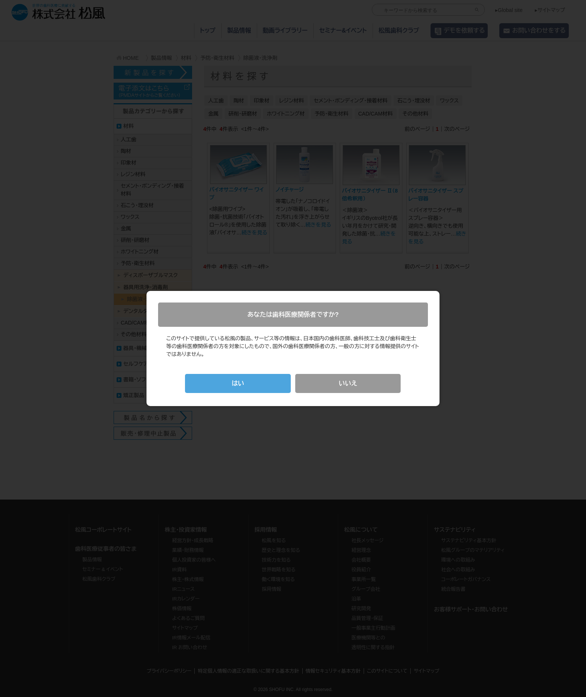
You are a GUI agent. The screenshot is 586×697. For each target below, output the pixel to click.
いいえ (348, 383)
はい (238, 383)
